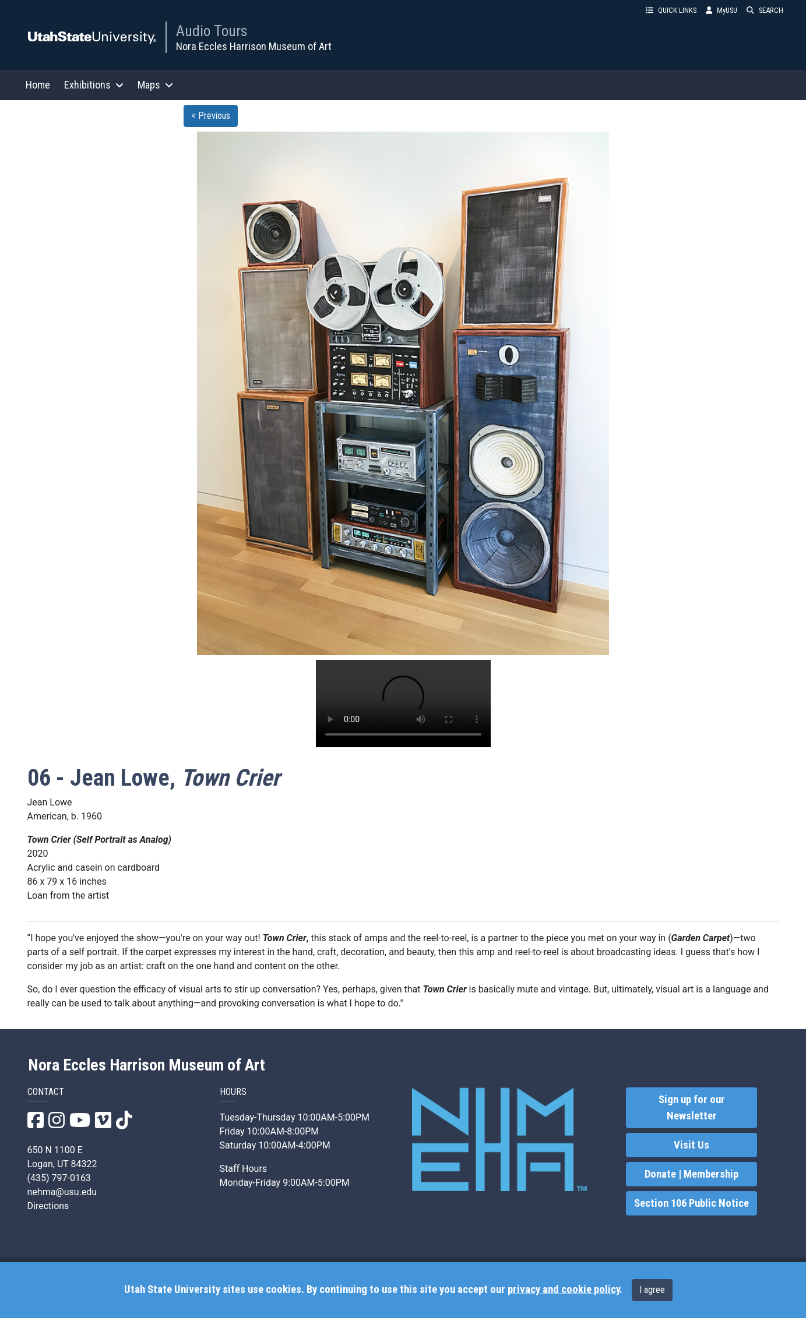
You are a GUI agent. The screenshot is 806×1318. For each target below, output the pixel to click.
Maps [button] (155, 85)
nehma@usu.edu (62, 1191)
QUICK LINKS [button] (671, 10)
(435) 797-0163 (59, 1177)
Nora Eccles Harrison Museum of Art (254, 46)
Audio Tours (211, 31)
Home (38, 85)
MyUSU (721, 10)
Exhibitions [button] (94, 85)
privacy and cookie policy (564, 1289)
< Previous (210, 115)
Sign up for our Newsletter (692, 1107)
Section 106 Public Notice (691, 1203)
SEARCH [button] (765, 10)
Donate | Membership (691, 1174)
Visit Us (691, 1145)
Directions (48, 1205)
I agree (652, 1289)
